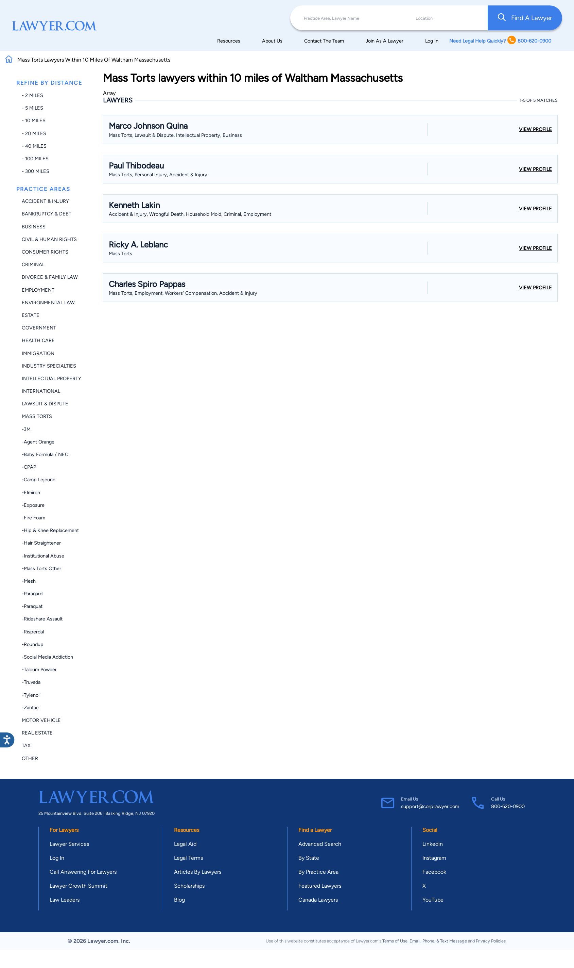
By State (308, 858)
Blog (179, 900)
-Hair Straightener (41, 543)
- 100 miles (35, 159)
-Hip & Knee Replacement (50, 530)
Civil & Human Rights (49, 239)
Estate (30, 315)
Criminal (33, 264)
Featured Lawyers (319, 886)
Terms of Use (394, 940)
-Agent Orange (38, 442)
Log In (431, 41)
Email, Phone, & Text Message (438, 940)
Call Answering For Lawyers (83, 872)
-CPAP (29, 467)
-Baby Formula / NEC (45, 454)
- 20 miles (34, 133)
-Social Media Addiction (47, 657)
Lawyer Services (69, 844)
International (41, 391)
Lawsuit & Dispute (45, 404)
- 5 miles (32, 108)
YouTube (432, 900)
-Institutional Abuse (43, 556)
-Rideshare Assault (42, 619)
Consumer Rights (45, 252)
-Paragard (32, 594)
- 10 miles (34, 120)
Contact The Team (324, 41)
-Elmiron (31, 492)
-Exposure (33, 505)
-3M (26, 429)
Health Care (38, 340)
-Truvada (31, 682)
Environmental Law (48, 303)
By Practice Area (318, 872)
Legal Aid (185, 844)
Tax (26, 745)
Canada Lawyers (318, 900)
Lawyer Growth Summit (78, 886)
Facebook (434, 872)
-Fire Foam (33, 518)
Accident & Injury (45, 201)
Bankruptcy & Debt (46, 214)
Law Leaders (65, 900)
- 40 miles (34, 146)
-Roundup (33, 644)
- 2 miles (32, 95)
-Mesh (29, 581)
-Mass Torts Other (41, 568)
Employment (38, 290)
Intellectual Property (51, 378)
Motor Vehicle (41, 720)
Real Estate (37, 733)
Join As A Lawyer (384, 41)
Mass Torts (37, 416)
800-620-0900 (508, 806)
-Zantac (30, 708)
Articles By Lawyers (197, 872)
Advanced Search (319, 844)
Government (39, 328)
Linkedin (432, 844)
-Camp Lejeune (38, 480)
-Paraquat (32, 606)
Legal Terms (188, 858)
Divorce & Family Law (50, 277)
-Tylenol (30, 695)
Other (30, 758)
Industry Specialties (49, 366)
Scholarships (189, 886)
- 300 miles (35, 171)
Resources (228, 41)
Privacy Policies (491, 940)
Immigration (38, 353)
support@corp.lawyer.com (430, 806)
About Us (272, 41)
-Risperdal (33, 632)
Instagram (434, 858)
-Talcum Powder (39, 669)
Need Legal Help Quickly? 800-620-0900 (500, 41)
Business (34, 227)
